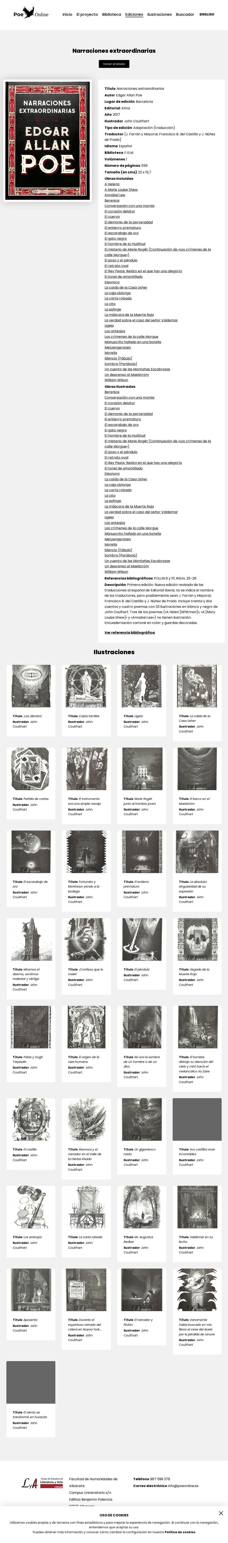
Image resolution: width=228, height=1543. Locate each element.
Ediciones (134, 15)
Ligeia (109, 325)
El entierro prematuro (123, 227)
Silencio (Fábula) (118, 358)
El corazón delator (120, 211)
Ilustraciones (159, 14)
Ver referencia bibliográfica (130, 632)
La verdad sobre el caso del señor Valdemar (141, 320)
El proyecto (87, 14)
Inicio (67, 14)
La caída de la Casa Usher (126, 287)
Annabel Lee (115, 195)
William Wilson (116, 380)
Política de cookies (180, 1532)
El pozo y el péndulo (121, 260)
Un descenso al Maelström (127, 374)
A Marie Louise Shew (121, 189)
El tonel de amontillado (124, 276)
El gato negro (116, 238)
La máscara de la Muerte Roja (129, 314)
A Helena (112, 184)
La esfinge (113, 309)
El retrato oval (116, 265)
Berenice (112, 200)
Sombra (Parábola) (121, 363)
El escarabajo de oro (122, 233)
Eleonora (112, 282)
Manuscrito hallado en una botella (133, 342)
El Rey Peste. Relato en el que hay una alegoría (143, 271)
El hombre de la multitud (125, 243)
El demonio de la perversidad (129, 222)
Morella (111, 352)
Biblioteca (111, 14)
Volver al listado (114, 64)
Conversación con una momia (129, 205)
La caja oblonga (118, 293)
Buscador (185, 14)
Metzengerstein (118, 347)
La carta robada (118, 298)
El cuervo (112, 216)
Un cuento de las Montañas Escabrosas (137, 369)
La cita (110, 303)
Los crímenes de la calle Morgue (131, 336)
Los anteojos (115, 331)
